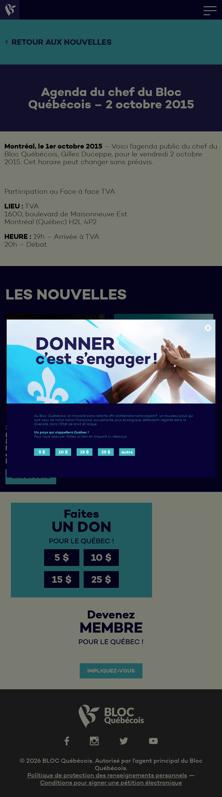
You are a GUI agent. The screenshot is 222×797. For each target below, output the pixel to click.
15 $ (84, 452)
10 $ (63, 452)
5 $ (42, 452)
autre (127, 452)
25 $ (105, 452)
